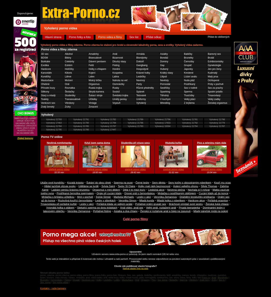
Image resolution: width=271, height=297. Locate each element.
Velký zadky (214, 99)
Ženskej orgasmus (217, 103)
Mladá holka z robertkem (171, 200)
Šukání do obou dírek (98, 182)
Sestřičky (165, 88)
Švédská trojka (120, 95)
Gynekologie (214, 65)
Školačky (69, 91)
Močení (69, 80)
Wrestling (165, 103)
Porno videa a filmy (110, 37)
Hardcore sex (88, 280)
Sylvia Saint (108, 186)
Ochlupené (213, 80)
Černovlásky (57, 280)
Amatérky (94, 54)
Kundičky (46, 76)
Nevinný (140, 80)
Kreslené (188, 72)
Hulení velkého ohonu (185, 186)
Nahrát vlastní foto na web (135, 268)
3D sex (44, 54)
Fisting (116, 65)
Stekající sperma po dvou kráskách (97, 207)
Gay (162, 65)
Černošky (189, 61)
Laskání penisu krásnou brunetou (70, 189)
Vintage (93, 103)
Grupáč (188, 65)
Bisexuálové (95, 57)
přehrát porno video (59, 169)
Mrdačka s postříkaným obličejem (177, 193)
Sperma (188, 91)
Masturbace (47, 80)
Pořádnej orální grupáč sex (150, 204)
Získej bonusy (25, 138)
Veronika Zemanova (165, 196)
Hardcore (46, 69)
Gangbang (142, 65)
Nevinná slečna (176, 189)
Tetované (141, 95)
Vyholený (141, 103)
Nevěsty (164, 80)
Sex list (133, 37)
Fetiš (91, 65)
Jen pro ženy (215, 69)
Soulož (116, 91)
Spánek (140, 91)
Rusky (116, 88)
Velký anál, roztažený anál (161, 207)
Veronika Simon (127, 200)
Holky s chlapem (97, 69)
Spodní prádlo (215, 91)
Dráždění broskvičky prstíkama (197, 196)
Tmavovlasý (214, 95)
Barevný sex (214, 54)
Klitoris (68, 72)
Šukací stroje (95, 95)
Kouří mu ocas (222, 182)
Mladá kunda (146, 200)
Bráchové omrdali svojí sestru (186, 204)
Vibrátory (69, 103)
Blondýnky (141, 57)
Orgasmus (94, 84)
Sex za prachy (215, 88)
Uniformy (141, 99)
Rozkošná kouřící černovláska (75, 200)
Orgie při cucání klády (109, 193)
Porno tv (206, 277)
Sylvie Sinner (103, 196)
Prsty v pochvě (216, 84)
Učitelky (93, 99)
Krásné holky (143, 72)
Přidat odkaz (153, 37)
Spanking (165, 91)
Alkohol (69, 54)
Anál (115, 54)
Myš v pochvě (85, 196)
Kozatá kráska (75, 182)
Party (139, 84)
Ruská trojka (95, 88)
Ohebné (45, 84)
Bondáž (164, 57)
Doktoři (140, 61)
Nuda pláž (189, 80)
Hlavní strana (53, 37)
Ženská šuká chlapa (217, 204)
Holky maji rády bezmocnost (154, 186)
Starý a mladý (48, 95)
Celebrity (69, 61)
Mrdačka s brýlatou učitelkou (58, 196)
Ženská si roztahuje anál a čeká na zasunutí (165, 211)
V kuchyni (165, 99)
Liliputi (163, 76)
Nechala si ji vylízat (199, 189)
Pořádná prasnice (218, 200)
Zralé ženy (205, 280)
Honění (116, 69)
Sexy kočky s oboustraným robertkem (189, 182)
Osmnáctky (118, 84)
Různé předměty (145, 88)
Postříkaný (189, 84)
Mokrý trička (95, 80)
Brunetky (188, 57)
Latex (92, 76)
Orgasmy (145, 280)
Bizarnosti (118, 57)
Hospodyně (142, 69)
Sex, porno (45, 282)
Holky (99, 280)
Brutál (211, 57)
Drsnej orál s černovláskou (139, 193)
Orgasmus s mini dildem (106, 189)
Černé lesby (142, 182)
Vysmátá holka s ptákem (60, 207)
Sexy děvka (158, 182)
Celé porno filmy (135, 219)
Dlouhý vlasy (119, 61)
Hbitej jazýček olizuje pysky (60, 186)
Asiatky (164, 54)
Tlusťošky (189, 95)
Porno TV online (52, 136)
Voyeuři (117, 103)
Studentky (70, 95)
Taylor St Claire (126, 186)
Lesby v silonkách (105, 200)
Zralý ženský (47, 106)
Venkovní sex (48, 103)
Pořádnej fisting (102, 211)
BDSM (44, 57)
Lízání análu (190, 76)
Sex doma (162, 280)
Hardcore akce (196, 200)
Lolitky (117, 280)
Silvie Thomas (209, 186)
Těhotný (164, 95)
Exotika (45, 65)
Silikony (45, 91)
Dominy (164, 61)
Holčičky (69, 69)
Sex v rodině (190, 88)
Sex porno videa (60, 282)
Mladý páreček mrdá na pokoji (210, 211)
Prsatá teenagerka (189, 207)
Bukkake (45, 61)
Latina (116, 76)
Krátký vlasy (166, 72)
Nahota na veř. (120, 80)
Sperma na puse (123, 182)
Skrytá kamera (96, 91)
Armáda (140, 54)
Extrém (68, 65)
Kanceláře (46, 72)
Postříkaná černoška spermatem (75, 193)
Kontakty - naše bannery (53, 288)
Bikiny (68, 57)
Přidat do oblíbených (218, 37)
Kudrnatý (212, 72)
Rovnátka (70, 88)
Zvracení (93, 106)
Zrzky (68, 106)
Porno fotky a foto (80, 37)
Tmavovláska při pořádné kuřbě (59, 204)
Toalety (45, 99)
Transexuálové (72, 99)
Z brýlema (189, 103)
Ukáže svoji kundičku (52, 182)
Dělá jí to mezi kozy (134, 189)
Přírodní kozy (48, 88)
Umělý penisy (120, 99)
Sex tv (222, 280)
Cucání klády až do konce (213, 193)
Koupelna (118, 72)
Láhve (68, 76)
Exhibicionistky (216, 61)
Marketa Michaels (124, 196)
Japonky (188, 69)
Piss (154, 280)
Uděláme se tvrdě (88, 186)
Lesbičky (141, 76)
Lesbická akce (156, 189)
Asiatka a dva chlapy (125, 211)
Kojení (92, 72)
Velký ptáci (189, 99)
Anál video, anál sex (131, 207)
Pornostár (165, 84)
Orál (67, 84)
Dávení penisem (97, 61)
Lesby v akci (144, 196)
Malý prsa (213, 76)
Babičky (188, 54)
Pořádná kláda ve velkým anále (114, 204)
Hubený (164, 69)
